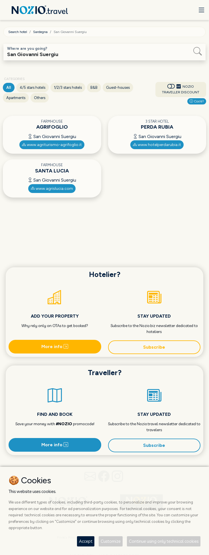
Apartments (15, 98)
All (8, 87)
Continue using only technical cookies (163, 541)
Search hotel (17, 32)
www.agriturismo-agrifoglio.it (52, 144)
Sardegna (40, 32)
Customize (111, 541)
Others (39, 98)
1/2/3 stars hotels (68, 87)
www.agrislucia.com (52, 188)
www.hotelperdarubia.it (157, 144)
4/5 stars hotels (32, 87)
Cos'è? (197, 101)
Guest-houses (118, 87)
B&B (94, 87)
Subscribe (154, 347)
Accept (85, 541)
